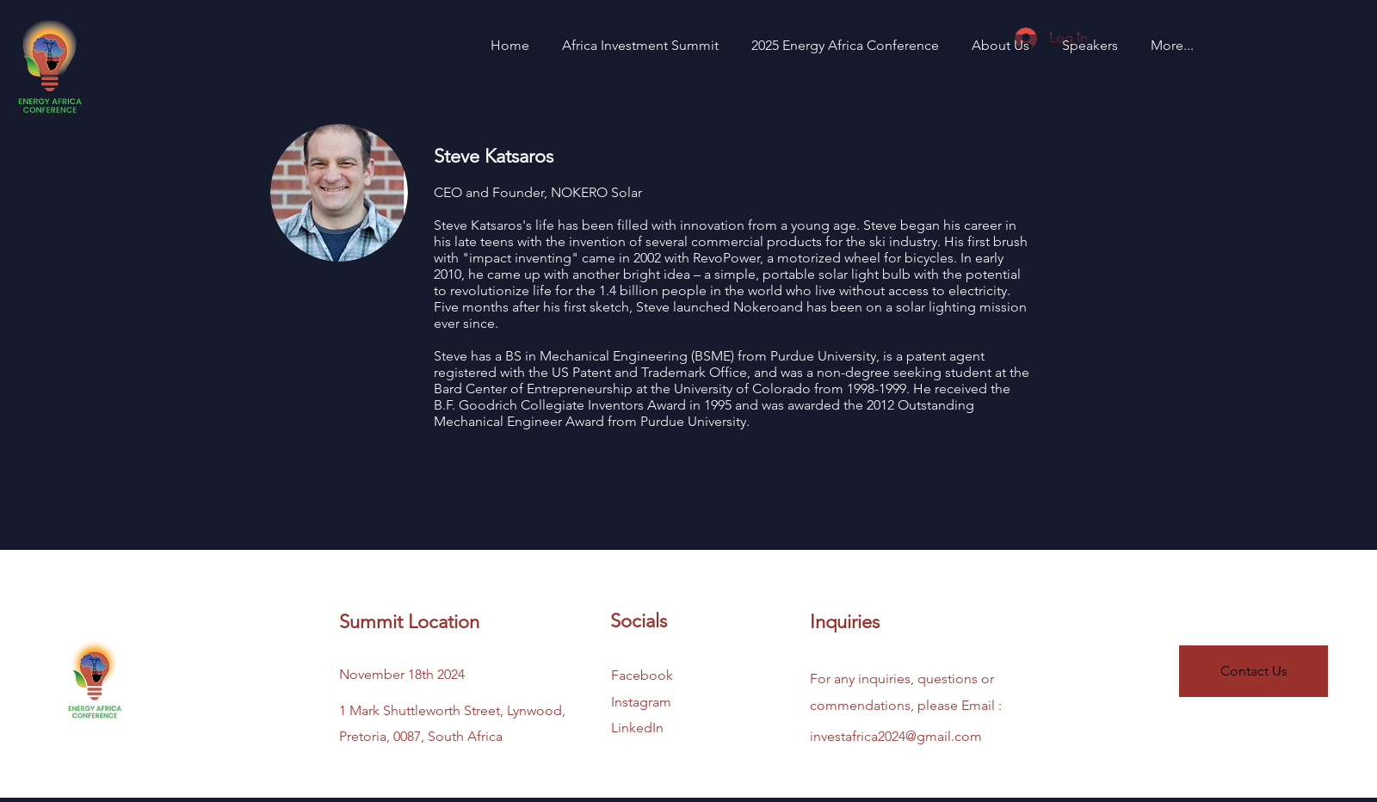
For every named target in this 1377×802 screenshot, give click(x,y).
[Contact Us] (1253, 671)
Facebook (642, 675)
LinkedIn (637, 727)
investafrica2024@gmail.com (896, 736)
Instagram (641, 702)
